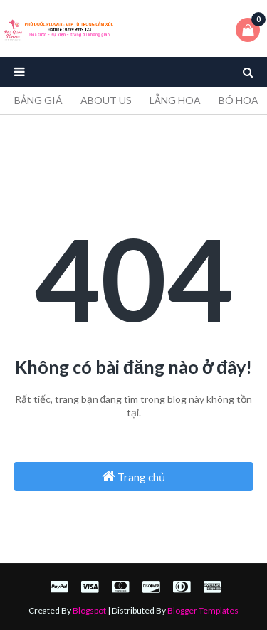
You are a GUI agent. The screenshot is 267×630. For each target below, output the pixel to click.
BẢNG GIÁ (38, 100)
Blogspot (89, 610)
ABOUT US (106, 100)
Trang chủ (133, 476)
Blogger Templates (203, 610)
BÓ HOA (238, 100)
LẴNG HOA (175, 100)
